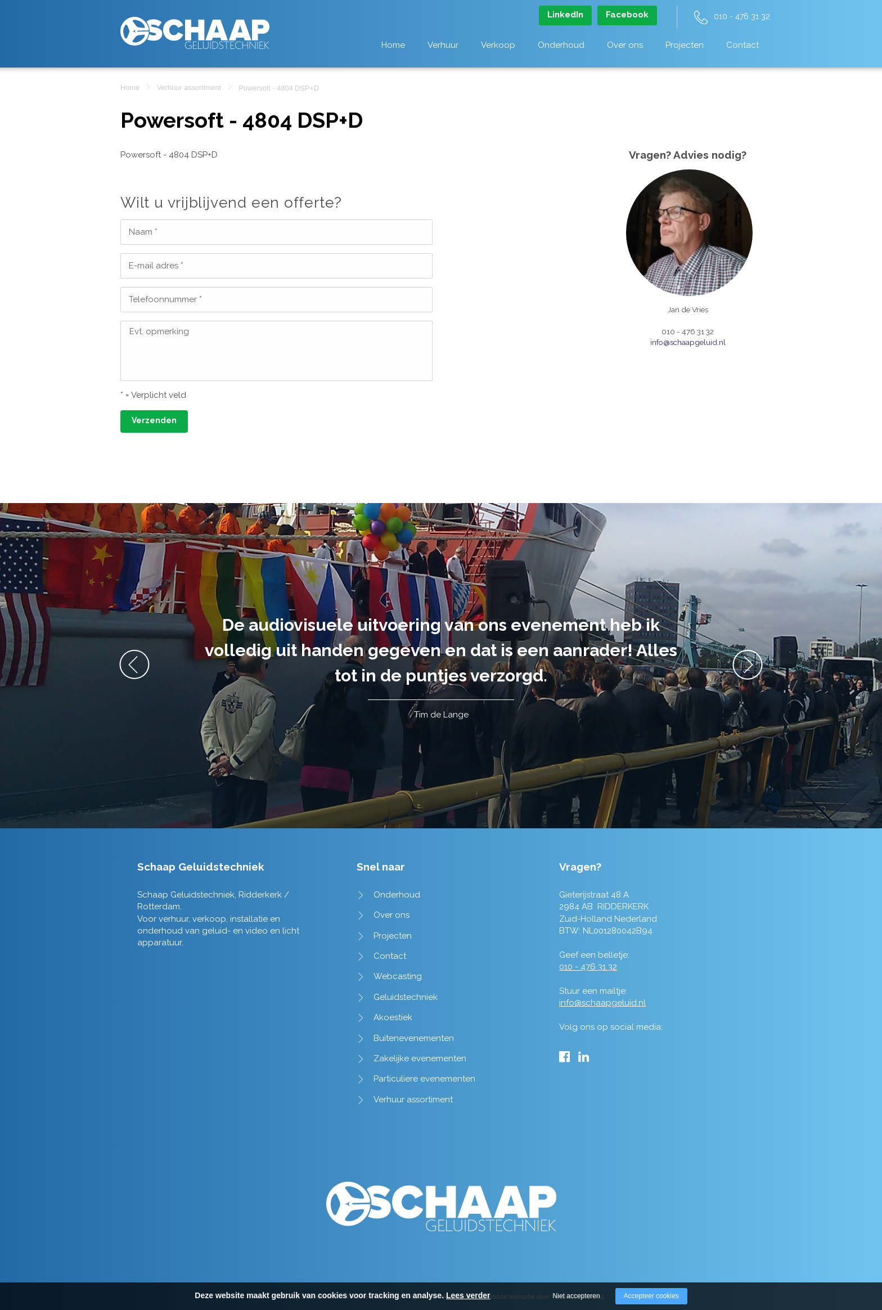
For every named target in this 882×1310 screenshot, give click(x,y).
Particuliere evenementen (424, 1079)
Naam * (143, 232)
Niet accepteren (576, 1296)
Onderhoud (561, 45)
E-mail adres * (156, 266)
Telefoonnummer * (165, 299)
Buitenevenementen (414, 1038)
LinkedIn (565, 15)
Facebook (627, 15)
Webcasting (398, 976)
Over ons (625, 45)
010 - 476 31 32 (742, 16)
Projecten (684, 45)
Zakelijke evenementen (420, 1058)
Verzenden (154, 420)
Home (393, 45)
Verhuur (443, 45)
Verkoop (498, 45)
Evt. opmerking (159, 331)
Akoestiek (393, 1017)
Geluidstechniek (406, 997)
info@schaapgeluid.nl (688, 342)
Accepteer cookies (651, 1296)
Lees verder (468, 1295)
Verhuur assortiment (189, 87)
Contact (742, 45)
